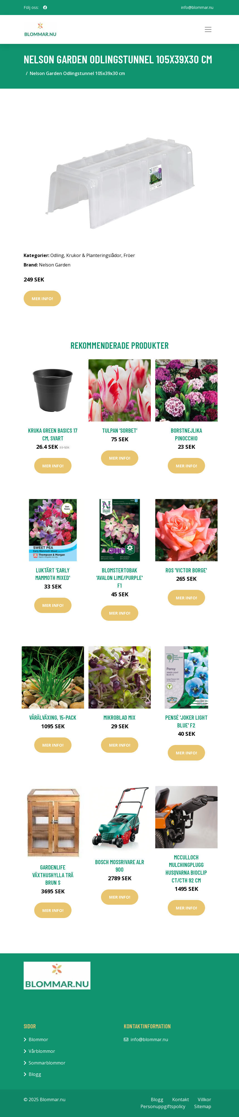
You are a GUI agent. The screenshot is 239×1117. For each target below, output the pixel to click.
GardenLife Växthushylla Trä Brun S (52, 875)
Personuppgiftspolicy (163, 1106)
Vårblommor (42, 1051)
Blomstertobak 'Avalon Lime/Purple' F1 (119, 578)
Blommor (38, 1039)
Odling (57, 255)
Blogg (35, 1074)
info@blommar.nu (197, 7)
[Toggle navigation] (208, 29)
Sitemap (202, 1106)
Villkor (204, 1099)
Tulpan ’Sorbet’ (119, 430)
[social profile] (45, 7)
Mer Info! (42, 298)
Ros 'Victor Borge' (186, 570)
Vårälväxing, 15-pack (52, 717)
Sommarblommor (47, 1063)
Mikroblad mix (119, 717)
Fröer (129, 255)
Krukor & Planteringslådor (93, 255)
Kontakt (180, 1099)
